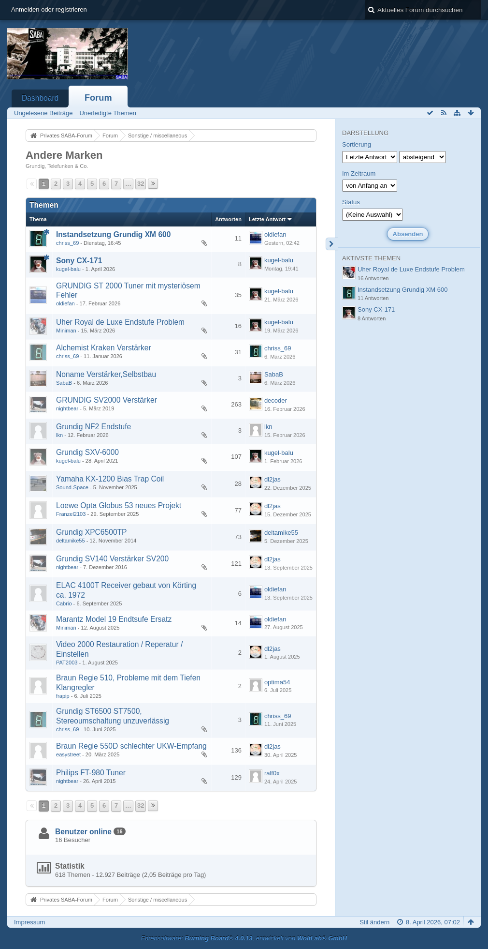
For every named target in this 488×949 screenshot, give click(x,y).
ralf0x (272, 773)
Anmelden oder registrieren (49, 9)
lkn (59, 435)
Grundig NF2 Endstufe (93, 426)
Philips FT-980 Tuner (91, 772)
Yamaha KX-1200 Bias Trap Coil (110, 479)
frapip (63, 696)
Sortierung (356, 144)
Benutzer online (83, 832)
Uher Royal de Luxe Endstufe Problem (120, 322)
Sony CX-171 (79, 260)
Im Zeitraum (358, 173)
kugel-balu (68, 269)
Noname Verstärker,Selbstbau (106, 374)
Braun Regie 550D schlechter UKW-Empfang (131, 746)
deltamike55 (70, 540)
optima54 (277, 682)
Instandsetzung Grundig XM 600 (113, 234)
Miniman (66, 330)
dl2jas (272, 479)
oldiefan (275, 234)
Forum (98, 98)
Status (351, 202)
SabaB (64, 383)
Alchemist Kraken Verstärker (103, 348)
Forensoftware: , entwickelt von (244, 938)
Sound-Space (72, 487)
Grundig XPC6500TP (91, 532)
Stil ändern (374, 922)
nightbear (67, 408)
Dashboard (40, 98)
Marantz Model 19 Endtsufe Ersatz (114, 619)
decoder (275, 400)
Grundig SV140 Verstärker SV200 (112, 559)
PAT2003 (66, 662)
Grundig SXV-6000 (87, 452)
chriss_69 (67, 243)
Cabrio (64, 603)
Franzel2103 (71, 514)
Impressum (29, 922)
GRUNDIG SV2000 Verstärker (106, 400)
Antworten (228, 219)
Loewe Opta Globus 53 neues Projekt (118, 505)
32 (140, 183)
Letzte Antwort (267, 219)
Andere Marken (64, 155)
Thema (38, 219)
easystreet (68, 754)
